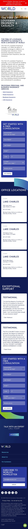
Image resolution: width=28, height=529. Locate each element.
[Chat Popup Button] (25, 525)
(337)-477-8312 (14, 434)
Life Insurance (7, 100)
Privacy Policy (6, 500)
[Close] (26, 3)
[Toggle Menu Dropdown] (14, 452)
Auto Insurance (8, 92)
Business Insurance (9, 97)
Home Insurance (8, 94)
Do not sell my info (16, 500)
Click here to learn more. (14, 4)
